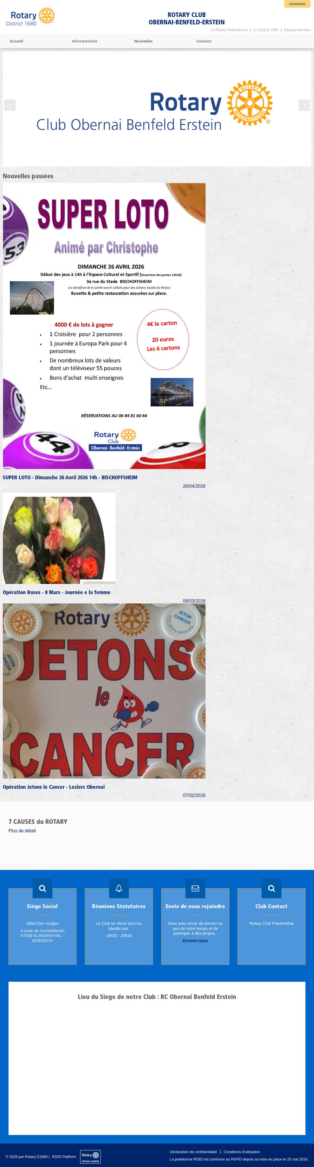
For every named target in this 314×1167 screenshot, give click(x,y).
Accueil (16, 41)
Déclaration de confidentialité (193, 1152)
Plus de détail (22, 830)
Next (304, 105)
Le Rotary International (229, 30)
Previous (10, 105)
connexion (297, 4)
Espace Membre (297, 30)
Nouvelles (143, 41)
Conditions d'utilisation (242, 1152)
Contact (204, 41)
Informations (84, 41)
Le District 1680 (265, 30)
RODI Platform (64, 1157)
